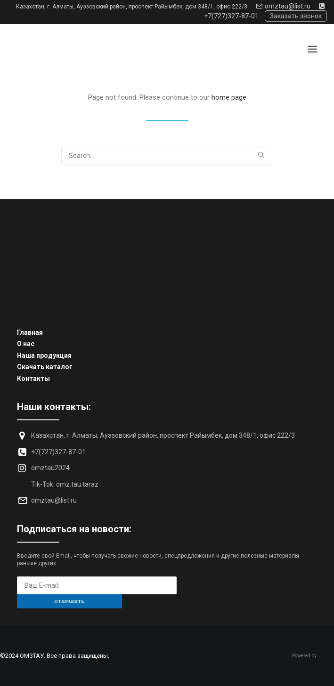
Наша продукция (44, 355)
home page (229, 97)
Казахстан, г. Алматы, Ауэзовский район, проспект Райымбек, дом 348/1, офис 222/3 (131, 6)
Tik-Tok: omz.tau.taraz (64, 484)
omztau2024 (50, 468)
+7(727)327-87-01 (58, 452)
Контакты (33, 378)
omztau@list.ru (283, 6)
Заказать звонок (296, 16)
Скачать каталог (45, 367)
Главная (30, 332)
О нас (25, 343)
